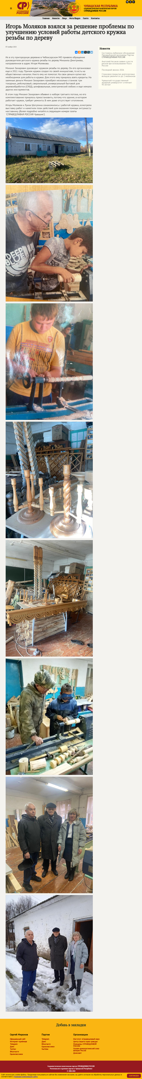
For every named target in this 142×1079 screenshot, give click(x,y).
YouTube (45, 1049)
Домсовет (77, 1053)
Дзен (12, 1047)
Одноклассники (16, 1054)
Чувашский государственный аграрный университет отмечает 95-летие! (116, 82)
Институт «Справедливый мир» (86, 1039)
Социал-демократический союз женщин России (86, 1050)
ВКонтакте (14, 1052)
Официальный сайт (18, 1039)
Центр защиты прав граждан (85, 1042)
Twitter (13, 1049)
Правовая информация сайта (26, 1077)
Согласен (134, 1076)
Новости (55, 18)
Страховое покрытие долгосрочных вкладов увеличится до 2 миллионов (117, 75)
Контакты (95, 18)
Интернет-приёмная (18, 1042)
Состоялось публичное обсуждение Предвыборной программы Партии (117, 55)
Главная (46, 18)
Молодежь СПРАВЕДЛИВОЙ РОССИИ (84, 1045)
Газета (85, 18)
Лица (64, 18)
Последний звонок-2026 (112, 70)
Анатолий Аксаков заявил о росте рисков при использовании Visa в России (116, 63)
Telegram (13, 1044)
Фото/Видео (74, 18)
